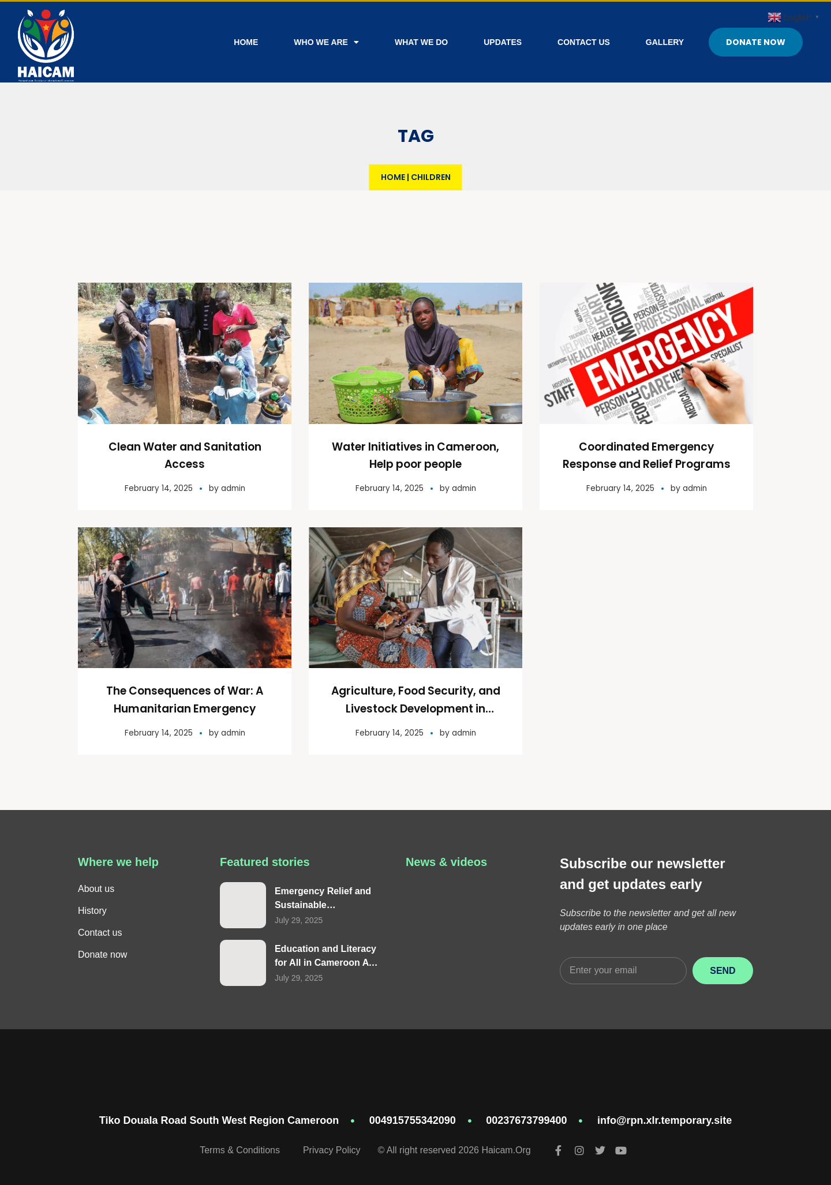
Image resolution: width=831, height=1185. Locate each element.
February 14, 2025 (157, 487)
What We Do (421, 42)
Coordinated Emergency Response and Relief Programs (647, 463)
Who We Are (326, 42)
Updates (503, 42)
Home (246, 42)
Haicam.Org (505, 1148)
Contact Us (583, 42)
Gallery (665, 42)
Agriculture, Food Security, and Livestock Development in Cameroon (415, 707)
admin (233, 487)
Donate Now (755, 42)
